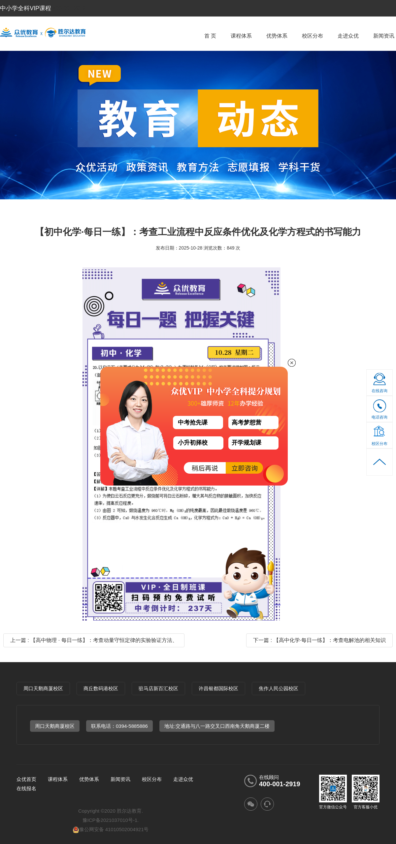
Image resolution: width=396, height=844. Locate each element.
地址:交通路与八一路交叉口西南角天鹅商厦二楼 (217, 726)
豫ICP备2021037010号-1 (110, 820)
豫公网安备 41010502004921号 (111, 829)
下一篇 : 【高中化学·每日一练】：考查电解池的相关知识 (319, 640)
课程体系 (241, 36)
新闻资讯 (383, 36)
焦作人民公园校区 (278, 688)
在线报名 (26, 788)
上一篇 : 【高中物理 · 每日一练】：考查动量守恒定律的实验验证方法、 (94, 640)
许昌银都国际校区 (218, 688)
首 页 (210, 36)
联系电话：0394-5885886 (119, 726)
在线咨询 (379, 390)
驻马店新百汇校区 (158, 688)
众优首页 (26, 779)
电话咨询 (380, 411)
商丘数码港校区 (100, 688)
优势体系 (276, 36)
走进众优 (348, 36)
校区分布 (312, 36)
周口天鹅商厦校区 (43, 688)
